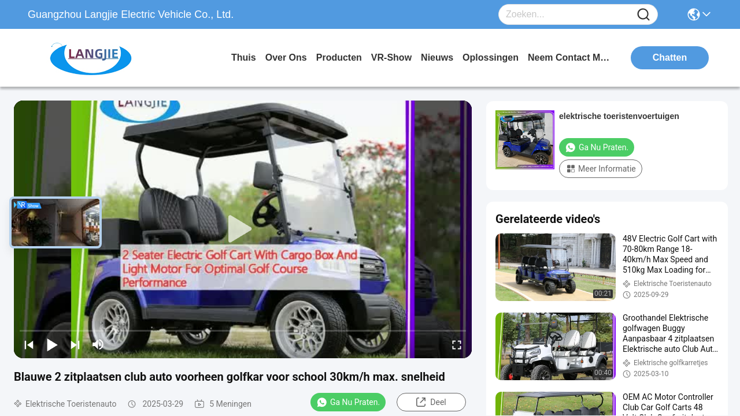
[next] (75, 344)
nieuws (437, 57)
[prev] (28, 344)
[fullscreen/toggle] (456, 344)
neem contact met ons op (571, 57)
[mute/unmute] (98, 344)
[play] (242, 229)
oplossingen (490, 57)
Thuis (243, 57)
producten (339, 57)
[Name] (643, 15)
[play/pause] (52, 344)
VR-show (391, 57)
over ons (286, 57)
